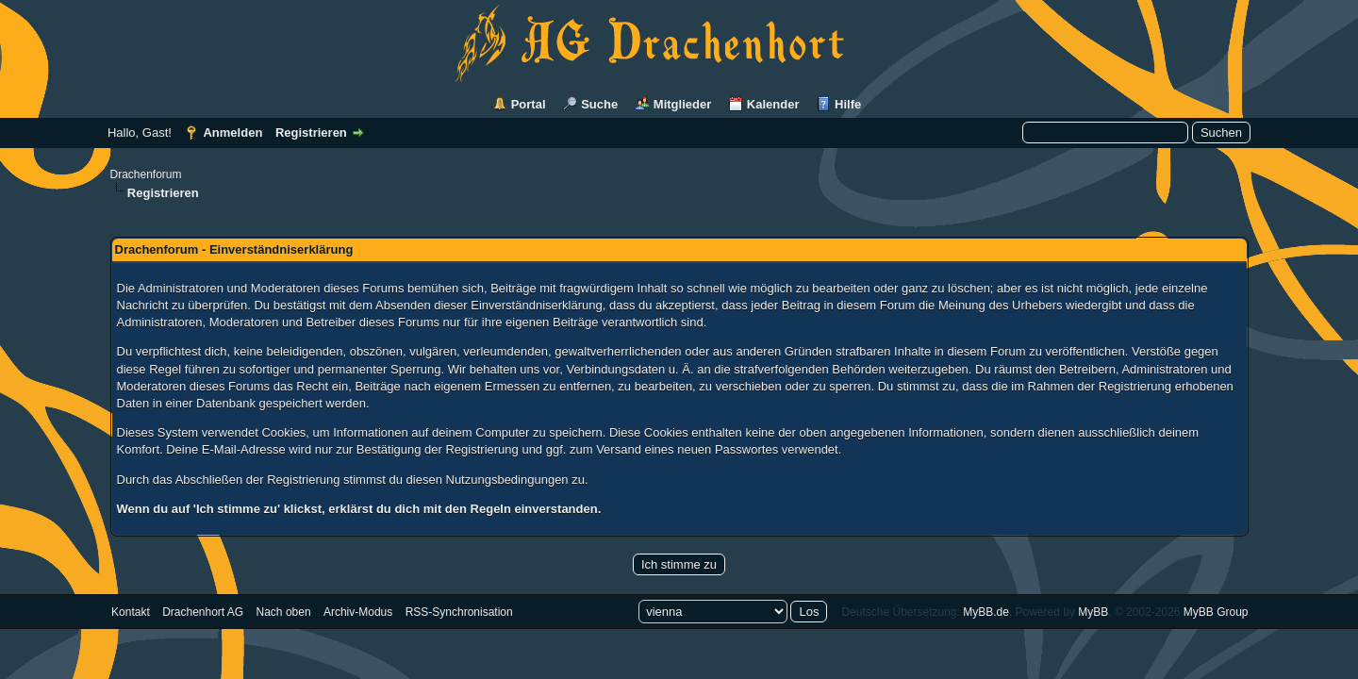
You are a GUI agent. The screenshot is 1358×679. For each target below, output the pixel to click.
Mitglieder (682, 104)
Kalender (773, 104)
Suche (599, 104)
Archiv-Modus (357, 612)
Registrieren (311, 132)
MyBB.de (986, 612)
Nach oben (284, 612)
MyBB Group (1216, 612)
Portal (528, 104)
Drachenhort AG (202, 612)
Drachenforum (146, 174)
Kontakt (130, 612)
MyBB (1093, 612)
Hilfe (848, 104)
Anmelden (232, 132)
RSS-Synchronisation (459, 612)
